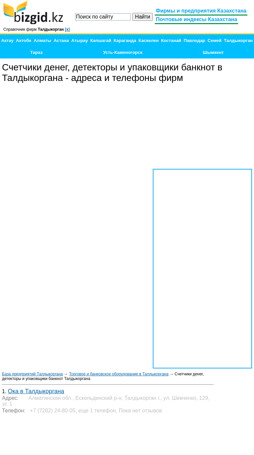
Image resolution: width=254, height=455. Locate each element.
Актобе (23, 40)
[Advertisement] (202, 126)
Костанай (171, 40)
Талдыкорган (238, 40)
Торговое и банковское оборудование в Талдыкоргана (119, 374)
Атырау (79, 40)
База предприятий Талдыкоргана (32, 374)
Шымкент (213, 52)
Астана (61, 40)
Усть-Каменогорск (123, 52)
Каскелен (149, 40)
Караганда (125, 40)
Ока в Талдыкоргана (36, 391)
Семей (215, 40)
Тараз (36, 52)
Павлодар (194, 40)
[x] (67, 29)
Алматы (42, 40)
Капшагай (100, 40)
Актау (7, 40)
